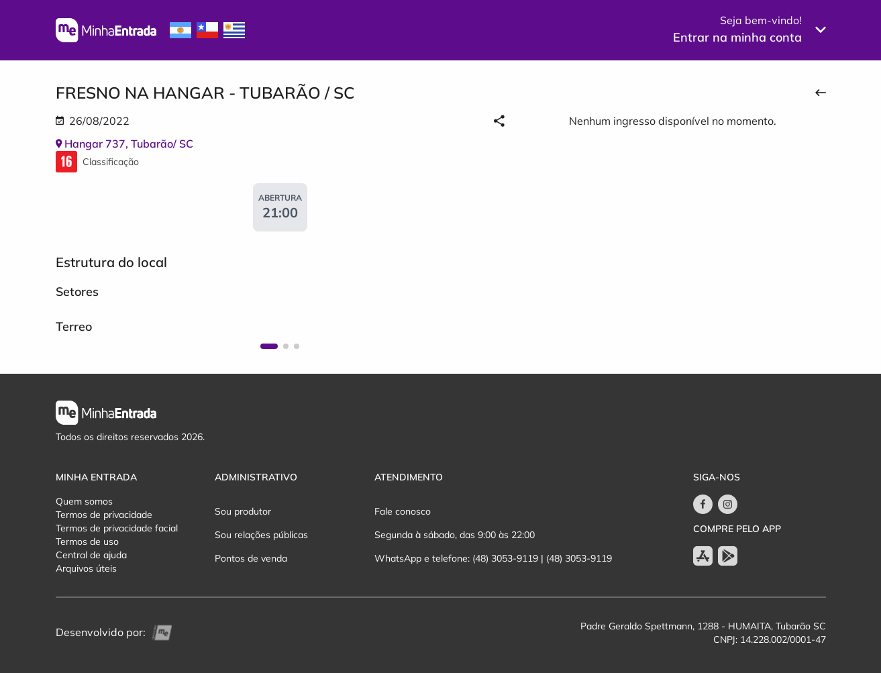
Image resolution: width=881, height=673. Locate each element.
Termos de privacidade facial (117, 528)
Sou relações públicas (261, 535)
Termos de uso (87, 541)
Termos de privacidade (104, 515)
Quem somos (84, 501)
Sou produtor (243, 511)
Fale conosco (402, 511)
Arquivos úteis (86, 568)
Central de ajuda (91, 555)
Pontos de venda (251, 558)
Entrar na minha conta (737, 37)
